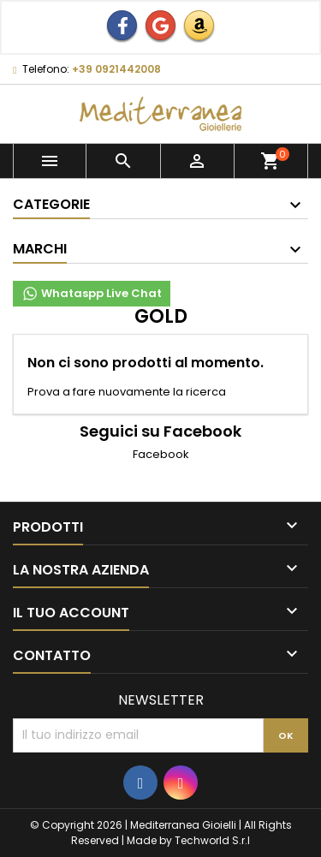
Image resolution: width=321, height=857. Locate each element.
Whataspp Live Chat (91, 293)
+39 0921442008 (116, 69)
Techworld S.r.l (212, 840)
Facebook (161, 454)
